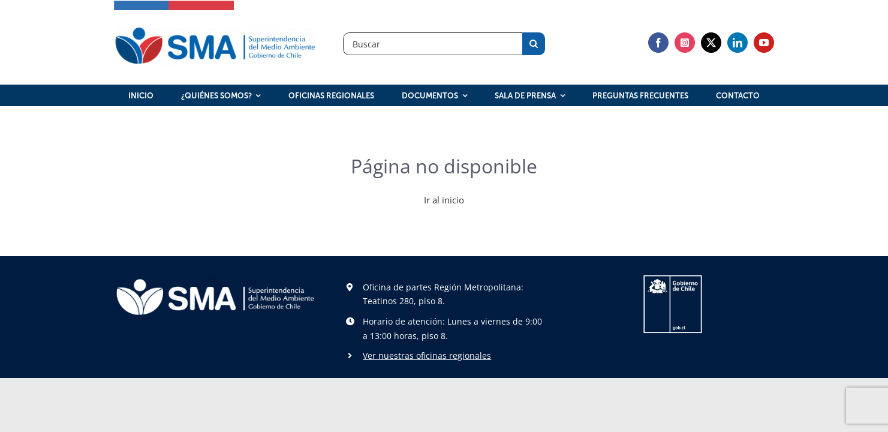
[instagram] (685, 42)
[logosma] (215, 29)
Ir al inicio (444, 200)
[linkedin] (737, 42)
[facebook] (658, 42)
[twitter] (711, 42)
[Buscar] (432, 43)
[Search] (533, 43)
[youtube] (764, 42)
